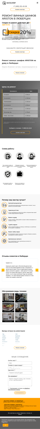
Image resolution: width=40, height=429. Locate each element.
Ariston (3, 335)
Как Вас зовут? (12, 360)
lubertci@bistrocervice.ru (18, 406)
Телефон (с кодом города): (15, 364)
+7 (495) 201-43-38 (20, 6)
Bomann (4, 337)
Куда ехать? (11, 369)
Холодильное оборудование (8, 307)
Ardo (16, 333)
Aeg (3, 333)
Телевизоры (21, 307)
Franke (16, 343)
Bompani (17, 337)
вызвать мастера (20, 132)
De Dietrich (4, 341)
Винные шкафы (21, 297)
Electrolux (17, 341)
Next (37, 270)
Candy (16, 339)
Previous (3, 270)
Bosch (3, 339)
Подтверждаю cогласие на (19, 388)
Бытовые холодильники (8, 297)
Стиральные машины (8, 317)
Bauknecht (17, 335)
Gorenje (17, 345)
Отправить (20, 392)
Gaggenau (4, 345)
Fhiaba (3, 343)
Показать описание (20, 72)
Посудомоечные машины (21, 317)
